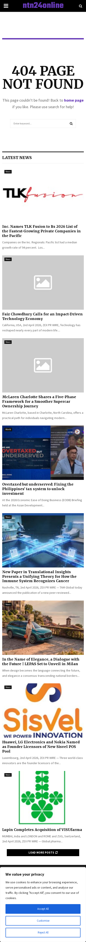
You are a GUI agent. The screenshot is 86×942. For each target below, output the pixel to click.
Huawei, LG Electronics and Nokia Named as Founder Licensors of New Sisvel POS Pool (41, 746)
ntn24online (43, 5)
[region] (43, 904)
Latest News (17, 157)
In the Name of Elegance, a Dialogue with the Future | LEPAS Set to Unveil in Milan (40, 661)
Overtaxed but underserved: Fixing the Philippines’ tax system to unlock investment (37, 489)
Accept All (43, 909)
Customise (43, 921)
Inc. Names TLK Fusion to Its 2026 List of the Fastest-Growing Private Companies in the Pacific (41, 231)
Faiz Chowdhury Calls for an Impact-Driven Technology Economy (42, 316)
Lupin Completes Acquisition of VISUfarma (42, 829)
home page (74, 100)
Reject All (43, 933)
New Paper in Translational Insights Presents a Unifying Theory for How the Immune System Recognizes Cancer (39, 576)
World (8, 429)
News (8, 171)
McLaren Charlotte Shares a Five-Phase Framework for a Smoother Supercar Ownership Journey (39, 401)
